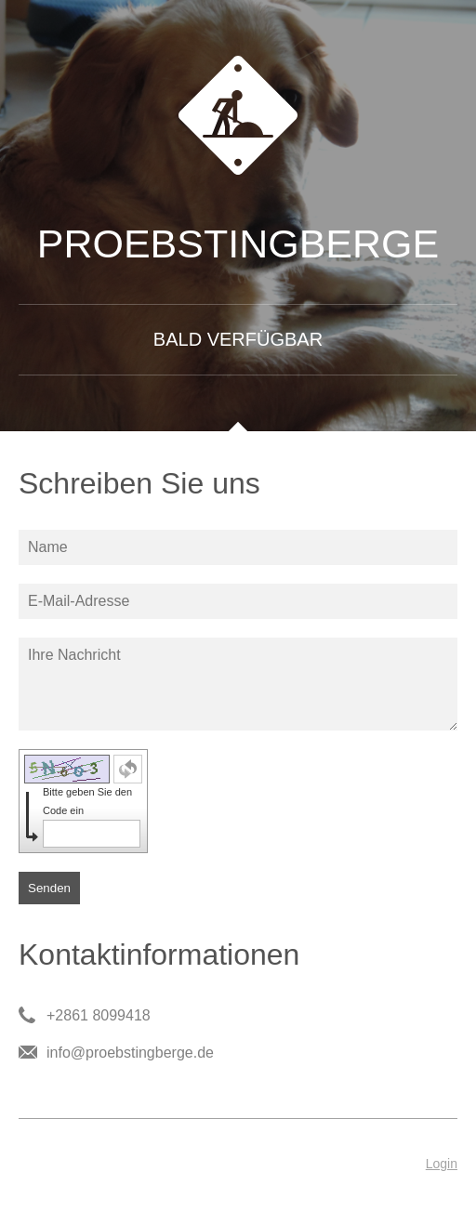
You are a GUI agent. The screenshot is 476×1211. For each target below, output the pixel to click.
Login (441, 1163)
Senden (49, 888)
